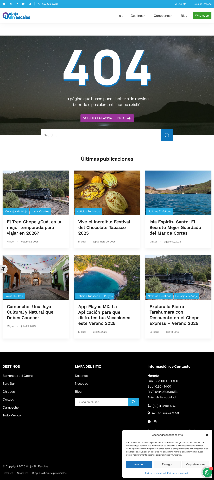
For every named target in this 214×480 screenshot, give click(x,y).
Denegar (167, 464)
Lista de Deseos (202, 4)
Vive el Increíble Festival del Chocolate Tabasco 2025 (104, 227)
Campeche (11, 407)
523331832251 (50, 4)
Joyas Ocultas (40, 211)
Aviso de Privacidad (162, 397)
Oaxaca (8, 399)
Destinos (137, 15)
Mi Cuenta (180, 4)
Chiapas (9, 391)
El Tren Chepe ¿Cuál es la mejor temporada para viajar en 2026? (34, 227)
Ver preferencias (195, 464)
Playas (108, 296)
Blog (184, 15)
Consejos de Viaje (16, 211)
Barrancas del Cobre (18, 375)
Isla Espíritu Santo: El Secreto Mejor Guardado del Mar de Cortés (175, 227)
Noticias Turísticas (88, 211)
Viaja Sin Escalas (37, 466)
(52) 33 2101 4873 (165, 406)
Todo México (12, 415)
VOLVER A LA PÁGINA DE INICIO (104, 118)
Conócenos (162, 15)
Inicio (119, 15)
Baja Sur (9, 383)
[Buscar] (133, 402)
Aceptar (139, 464)
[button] (207, 435)
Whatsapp (202, 15)
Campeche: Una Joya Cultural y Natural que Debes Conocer (30, 312)
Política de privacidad (155, 473)
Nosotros (81, 383)
